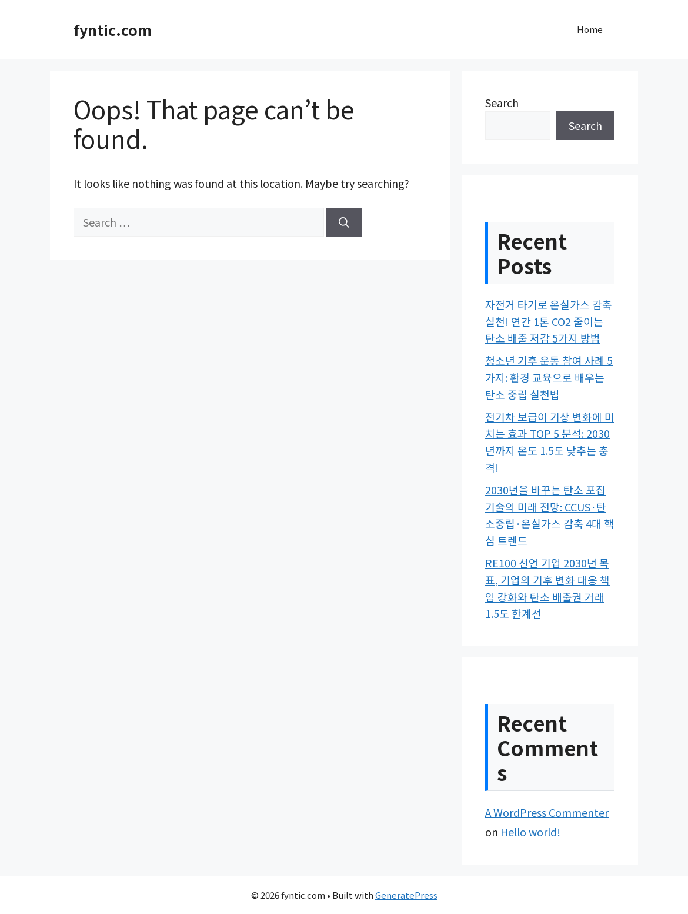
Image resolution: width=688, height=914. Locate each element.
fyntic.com (113, 29)
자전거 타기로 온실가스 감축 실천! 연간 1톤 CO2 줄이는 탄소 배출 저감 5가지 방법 (548, 321)
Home (590, 29)
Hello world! (530, 831)
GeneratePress (406, 895)
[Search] (344, 222)
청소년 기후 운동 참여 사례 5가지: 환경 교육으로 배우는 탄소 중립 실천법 (549, 377)
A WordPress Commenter (547, 812)
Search (502, 102)
